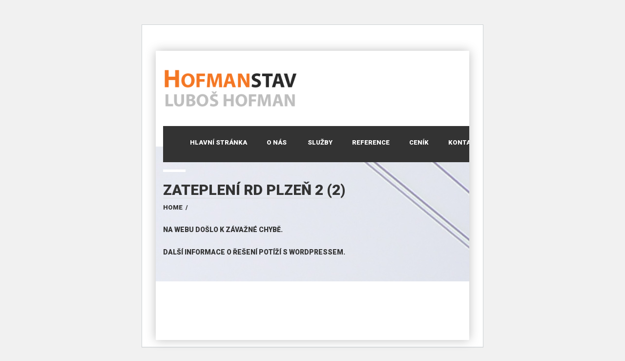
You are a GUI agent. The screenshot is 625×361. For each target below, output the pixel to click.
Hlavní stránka (218, 142)
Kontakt (463, 142)
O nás (277, 142)
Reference (371, 142)
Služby (320, 142)
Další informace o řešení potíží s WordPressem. (254, 252)
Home (173, 207)
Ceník (419, 142)
